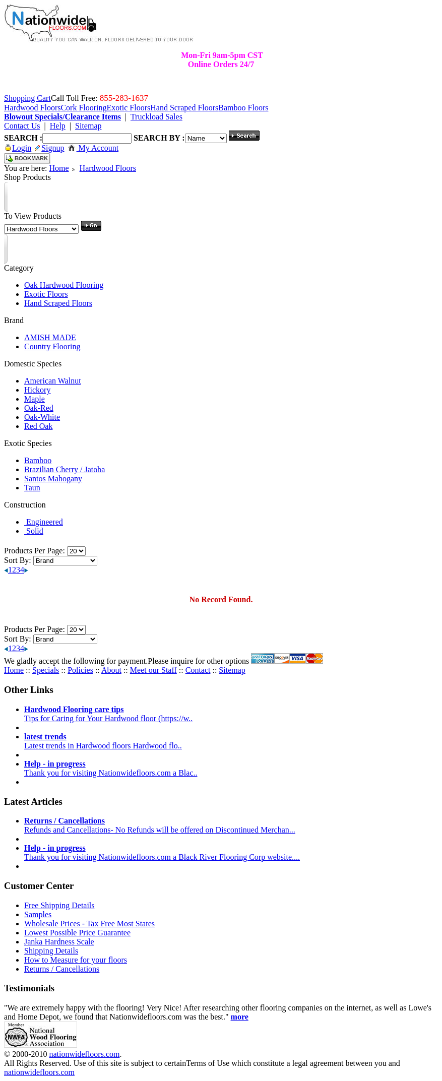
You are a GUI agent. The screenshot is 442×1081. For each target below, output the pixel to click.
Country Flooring (52, 346)
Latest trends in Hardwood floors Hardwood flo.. (103, 741)
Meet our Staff (153, 670)
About (111, 670)
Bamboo (37, 460)
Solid (33, 531)
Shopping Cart (27, 98)
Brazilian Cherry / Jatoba (64, 469)
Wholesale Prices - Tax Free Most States (89, 923)
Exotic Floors (46, 294)
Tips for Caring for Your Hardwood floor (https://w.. (108, 714)
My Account (93, 148)
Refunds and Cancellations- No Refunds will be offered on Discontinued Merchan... (159, 825)
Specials (45, 670)
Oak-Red (38, 408)
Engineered (43, 522)
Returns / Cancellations (61, 969)
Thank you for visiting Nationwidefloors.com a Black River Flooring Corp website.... (162, 852)
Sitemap (232, 670)
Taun (32, 487)
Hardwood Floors (108, 168)
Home (59, 168)
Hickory (37, 390)
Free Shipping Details (59, 905)
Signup (49, 148)
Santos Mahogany (53, 478)
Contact (198, 670)
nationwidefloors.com (84, 1054)
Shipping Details (51, 950)
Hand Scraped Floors (58, 303)
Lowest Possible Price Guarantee (77, 932)
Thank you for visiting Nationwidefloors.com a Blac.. (110, 768)
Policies (80, 670)
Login (18, 148)
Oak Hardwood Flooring (63, 285)
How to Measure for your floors (75, 960)
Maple (34, 399)
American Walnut (52, 380)
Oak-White (42, 417)
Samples (37, 914)
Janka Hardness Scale (59, 941)
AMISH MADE (50, 337)
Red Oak (38, 426)
